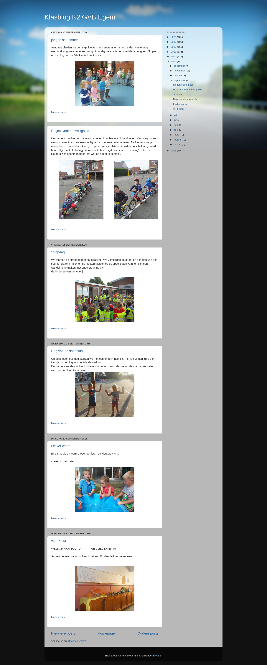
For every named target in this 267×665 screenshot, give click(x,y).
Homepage (106, 633)
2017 (174, 56)
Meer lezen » (58, 112)
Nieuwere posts (63, 633)
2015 (174, 150)
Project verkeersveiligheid (70, 131)
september (180, 80)
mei (176, 125)
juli (175, 115)
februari (178, 139)
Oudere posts (148, 633)
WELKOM (58, 541)
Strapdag (58, 252)
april (176, 129)
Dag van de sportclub (67, 351)
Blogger (157, 655)
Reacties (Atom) (77, 641)
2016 (174, 61)
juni (176, 120)
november (180, 70)
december (180, 65)
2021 (174, 37)
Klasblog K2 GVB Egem (79, 17)
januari (178, 144)
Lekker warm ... (62, 446)
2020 (174, 41)
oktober (178, 75)
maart (177, 134)
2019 (174, 46)
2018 (174, 51)
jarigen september (64, 40)
